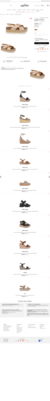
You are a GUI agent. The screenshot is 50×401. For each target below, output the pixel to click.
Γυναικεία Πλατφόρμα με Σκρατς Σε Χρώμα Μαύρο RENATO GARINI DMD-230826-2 (25, 211)
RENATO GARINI (25, 209)
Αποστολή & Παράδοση (6, 327)
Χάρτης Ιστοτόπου (19, 331)
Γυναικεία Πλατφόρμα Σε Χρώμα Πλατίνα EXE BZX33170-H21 (25, 295)
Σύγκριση (45, 45)
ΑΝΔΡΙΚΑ (24, 9)
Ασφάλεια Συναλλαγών (6, 329)
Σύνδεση (36, 5)
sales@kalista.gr (6, 313)
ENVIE (26, 57)
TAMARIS (25, 272)
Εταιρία (18, 325)
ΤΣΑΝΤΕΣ (28, 9)
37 (39, 34)
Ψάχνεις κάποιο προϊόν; (20, 329)
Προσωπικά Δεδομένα (20, 327)
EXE (25, 293)
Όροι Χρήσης (45, 51)
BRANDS (41, 9)
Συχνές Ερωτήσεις (19, 328)
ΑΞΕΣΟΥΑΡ (33, 9)
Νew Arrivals (14, 9)
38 (43, 34)
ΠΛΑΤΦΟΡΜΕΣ (11, 14)
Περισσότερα (37, 40)
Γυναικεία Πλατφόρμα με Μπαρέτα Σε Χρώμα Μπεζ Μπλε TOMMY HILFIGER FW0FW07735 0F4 (25, 127)
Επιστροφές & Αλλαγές (6, 330)
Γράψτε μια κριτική (42, 21)
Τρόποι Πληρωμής (5, 328)
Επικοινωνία (18, 332)
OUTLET (37, 9)
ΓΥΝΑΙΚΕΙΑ (19, 9)
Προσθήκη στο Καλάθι (41, 43)
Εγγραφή (39, 5)
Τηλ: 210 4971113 (42, 325)
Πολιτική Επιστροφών (40, 51)
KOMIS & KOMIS (25, 104)
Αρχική (1, 14)
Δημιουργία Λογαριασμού (31, 326)
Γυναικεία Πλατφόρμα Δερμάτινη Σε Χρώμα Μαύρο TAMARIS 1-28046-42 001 (25, 274)
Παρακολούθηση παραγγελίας (7, 325)
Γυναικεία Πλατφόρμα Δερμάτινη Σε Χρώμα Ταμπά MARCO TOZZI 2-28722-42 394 (25, 169)
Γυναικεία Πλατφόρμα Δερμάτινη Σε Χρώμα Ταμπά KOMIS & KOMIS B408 (25, 253)
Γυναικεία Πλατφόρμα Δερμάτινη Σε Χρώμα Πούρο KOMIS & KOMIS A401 (25, 148)
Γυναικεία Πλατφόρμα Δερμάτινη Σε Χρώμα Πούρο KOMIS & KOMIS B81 (25, 190)
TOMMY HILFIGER (25, 125)
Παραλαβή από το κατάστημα (7, 326)
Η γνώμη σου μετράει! (19, 330)
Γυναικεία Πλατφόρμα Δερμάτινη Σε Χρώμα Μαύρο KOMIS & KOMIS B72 (25, 232)
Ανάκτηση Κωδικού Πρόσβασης (32, 327)
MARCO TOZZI (25, 167)
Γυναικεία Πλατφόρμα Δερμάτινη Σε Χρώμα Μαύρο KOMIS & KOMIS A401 (25, 106)
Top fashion (9, 9)
